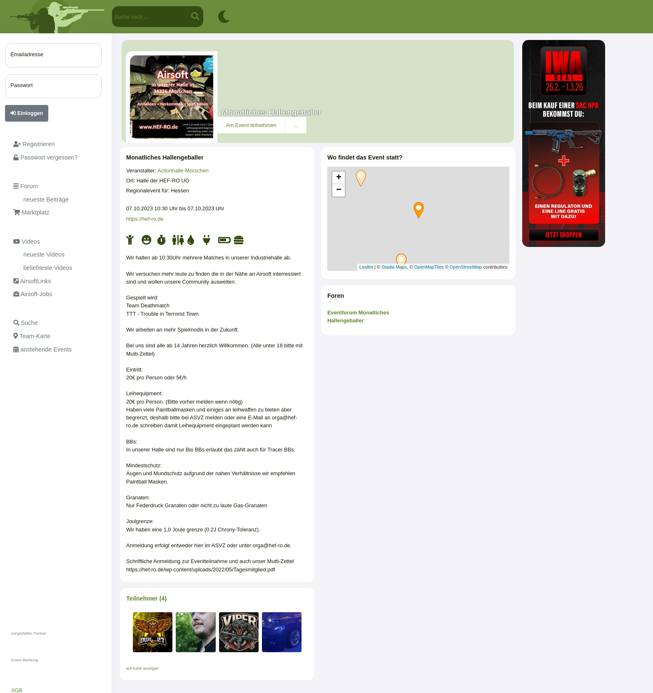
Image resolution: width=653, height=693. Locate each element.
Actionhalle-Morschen (183, 170)
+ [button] (338, 178)
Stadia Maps (394, 266)
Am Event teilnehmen (251, 125)
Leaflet (366, 266)
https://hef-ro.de (145, 219)
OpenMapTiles (429, 266)
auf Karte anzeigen (142, 668)
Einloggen (26, 113)
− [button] (338, 190)
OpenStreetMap (466, 266)
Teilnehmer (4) (146, 598)
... (296, 125)
